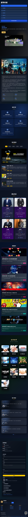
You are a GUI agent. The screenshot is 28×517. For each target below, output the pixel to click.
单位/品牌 (4, 455)
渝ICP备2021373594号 (13, 516)
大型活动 (17, 146)
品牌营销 (21, 146)
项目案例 (2, 506)
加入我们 (20, 507)
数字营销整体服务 (11, 507)
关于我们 (2, 510)
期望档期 (4, 469)
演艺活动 (10, 146)
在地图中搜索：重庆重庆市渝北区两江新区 (7, 494)
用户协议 (24, 516)
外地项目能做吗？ (6, 483)
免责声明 (26, 516)
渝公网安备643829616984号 (17, 516)
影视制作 (13, 146)
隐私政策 (22, 516)
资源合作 (20, 509)
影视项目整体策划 (11, 506)
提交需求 (14, 475)
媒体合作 (20, 506)
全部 (6, 146)
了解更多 (3, 32)
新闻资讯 (2, 509)
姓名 (3, 472)
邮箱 (3, 458)
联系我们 (2, 507)
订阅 (12, 502)
